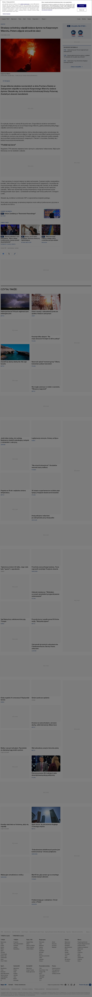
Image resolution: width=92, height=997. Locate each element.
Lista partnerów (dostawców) (47, 9)
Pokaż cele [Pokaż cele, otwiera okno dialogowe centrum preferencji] (81, 9)
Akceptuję (81, 5)
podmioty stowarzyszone (25, 3)
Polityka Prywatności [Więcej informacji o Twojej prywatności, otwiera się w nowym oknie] (6, 13)
